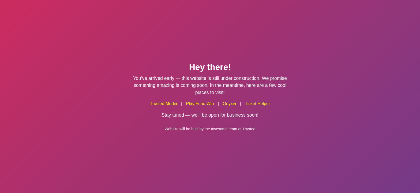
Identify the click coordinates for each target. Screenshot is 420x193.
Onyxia (229, 103)
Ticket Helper (257, 103)
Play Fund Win (200, 103)
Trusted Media (163, 103)
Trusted (248, 129)
